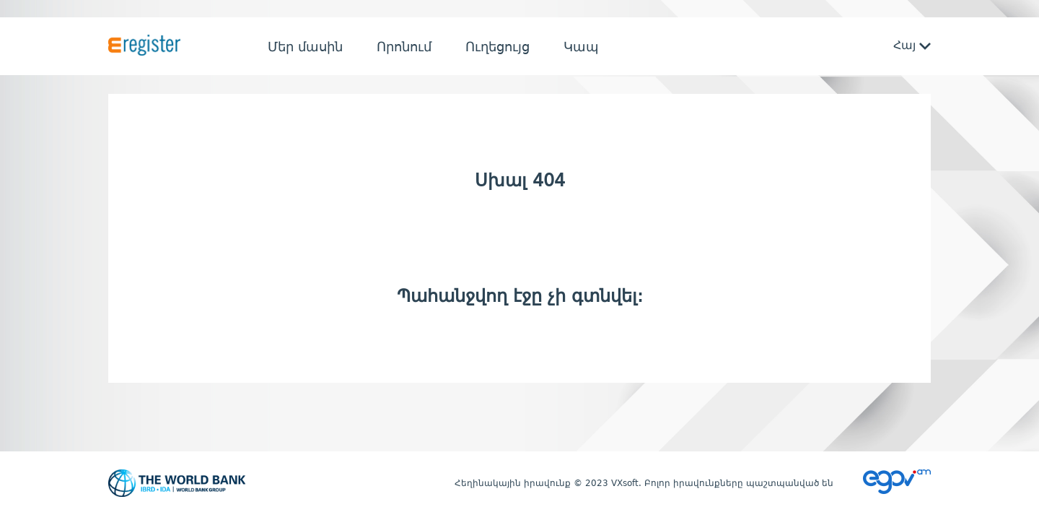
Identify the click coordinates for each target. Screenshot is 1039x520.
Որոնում (404, 46)
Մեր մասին (305, 46)
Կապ (581, 46)
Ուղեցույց (497, 46)
